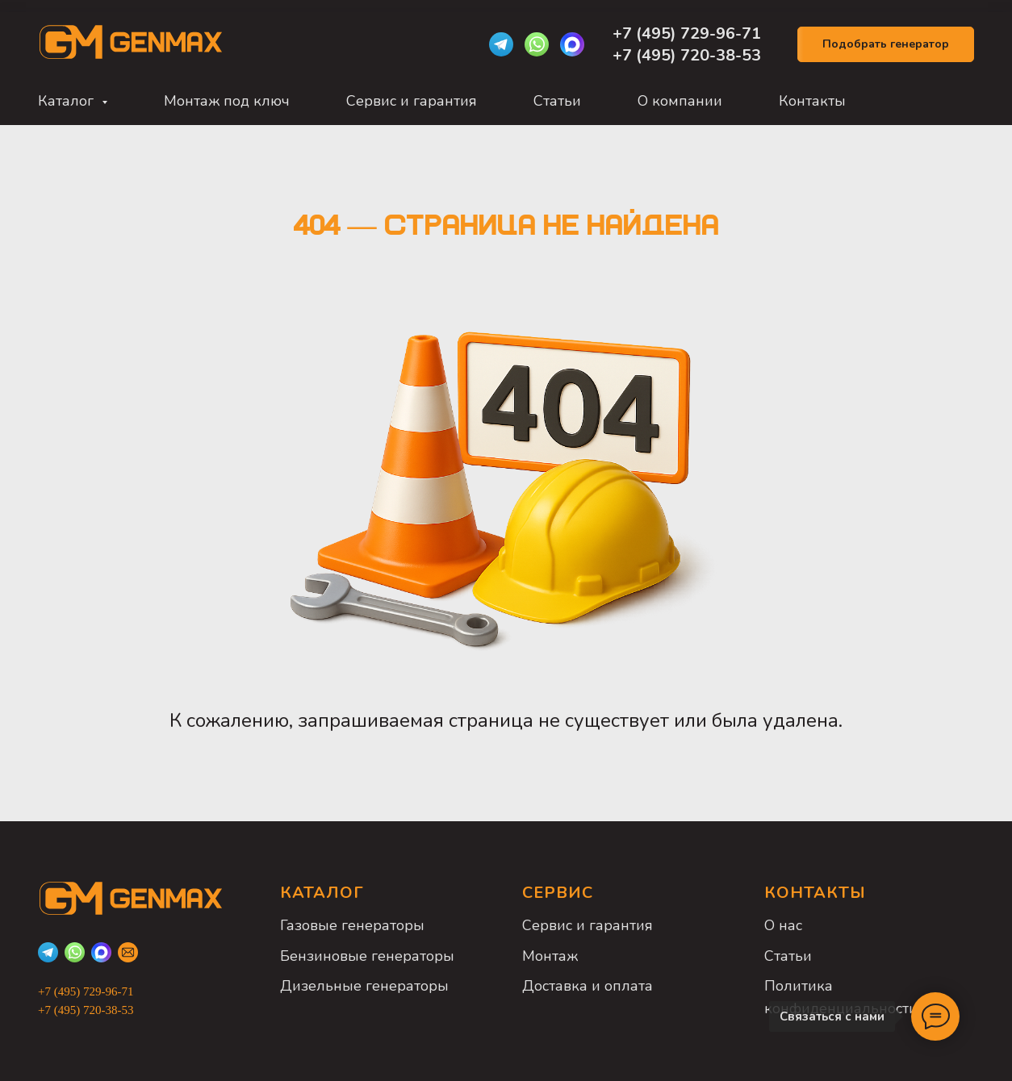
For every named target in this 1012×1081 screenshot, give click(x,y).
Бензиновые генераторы (367, 956)
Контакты (812, 101)
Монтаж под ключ (227, 101)
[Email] (128, 952)
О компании (680, 101)
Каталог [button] (68, 101)
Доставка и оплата (587, 985)
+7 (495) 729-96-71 (689, 33)
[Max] (572, 44)
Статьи (557, 101)
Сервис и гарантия (411, 101)
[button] (885, 45)
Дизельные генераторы (364, 985)
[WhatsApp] (537, 44)
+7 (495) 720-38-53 (687, 55)
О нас (783, 925)
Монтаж (550, 956)
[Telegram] (501, 44)
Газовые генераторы (352, 925)
